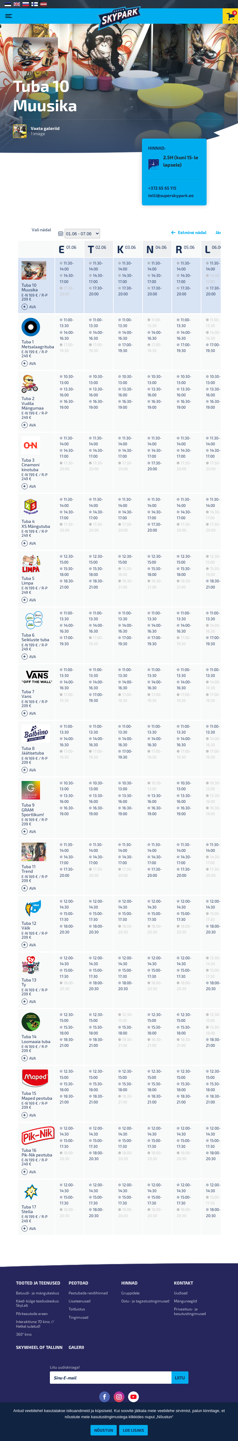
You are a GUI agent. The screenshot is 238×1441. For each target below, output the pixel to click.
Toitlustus (77, 1309)
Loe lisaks (133, 1430)
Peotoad (78, 1283)
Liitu (180, 1377)
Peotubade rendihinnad (88, 1293)
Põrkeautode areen (32, 1313)
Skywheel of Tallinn (39, 1347)
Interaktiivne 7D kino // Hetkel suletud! (35, 1323)
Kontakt (183, 1283)
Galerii (76, 1347)
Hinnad (129, 1283)
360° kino (24, 1334)
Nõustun (103, 1430)
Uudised (181, 1293)
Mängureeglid (185, 1301)
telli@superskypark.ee (171, 195)
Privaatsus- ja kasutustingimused (190, 1311)
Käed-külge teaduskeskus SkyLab (37, 1303)
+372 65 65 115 (162, 188)
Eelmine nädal (188, 232)
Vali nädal (41, 229)
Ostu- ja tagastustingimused (145, 1301)
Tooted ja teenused (38, 1283)
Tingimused (78, 1317)
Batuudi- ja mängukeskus (37, 1293)
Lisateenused (80, 1301)
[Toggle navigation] (10, 14)
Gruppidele (130, 1293)
